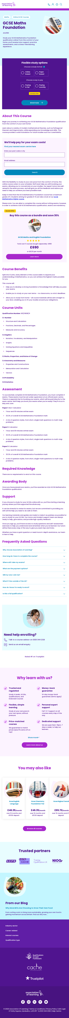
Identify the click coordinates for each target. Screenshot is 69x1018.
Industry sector (11, 926)
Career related (11, 931)
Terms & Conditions (36, 1009)
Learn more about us (34, 745)
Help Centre (56, 1011)
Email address (9, 160)
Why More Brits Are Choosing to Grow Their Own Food (29, 908)
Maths (6, 17)
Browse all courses (34, 828)
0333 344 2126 (44, 1011)
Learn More (34, 257)
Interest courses (11, 935)
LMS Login (61, 1009)
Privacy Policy (51, 1009)
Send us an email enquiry (19, 644)
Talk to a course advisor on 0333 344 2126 (27, 640)
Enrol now (34, 103)
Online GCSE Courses (21, 17)
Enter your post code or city (14, 151)
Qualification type (12, 940)
